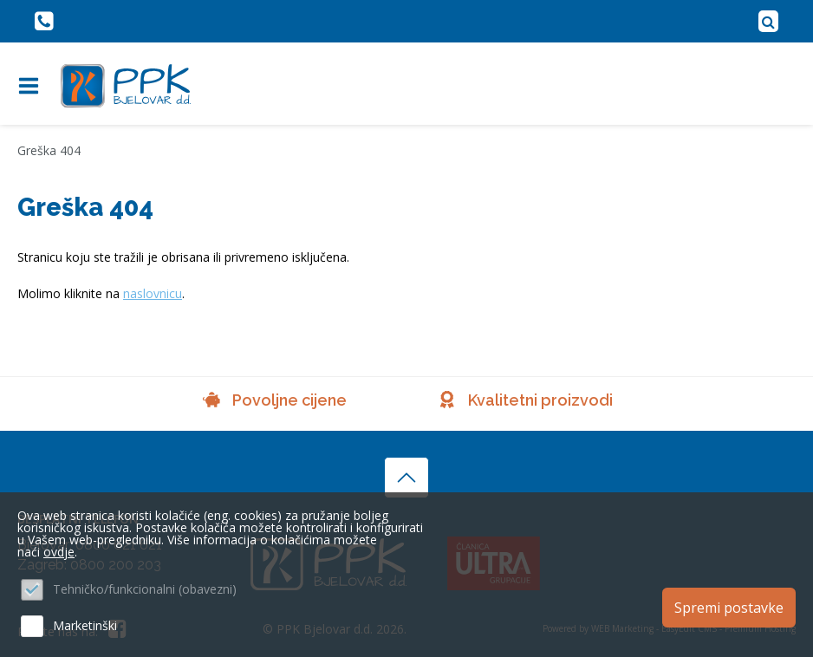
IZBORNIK (32, 85)
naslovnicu (152, 293)
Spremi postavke (729, 607)
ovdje (59, 551)
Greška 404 (49, 150)
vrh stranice (406, 477)
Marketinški (85, 625)
